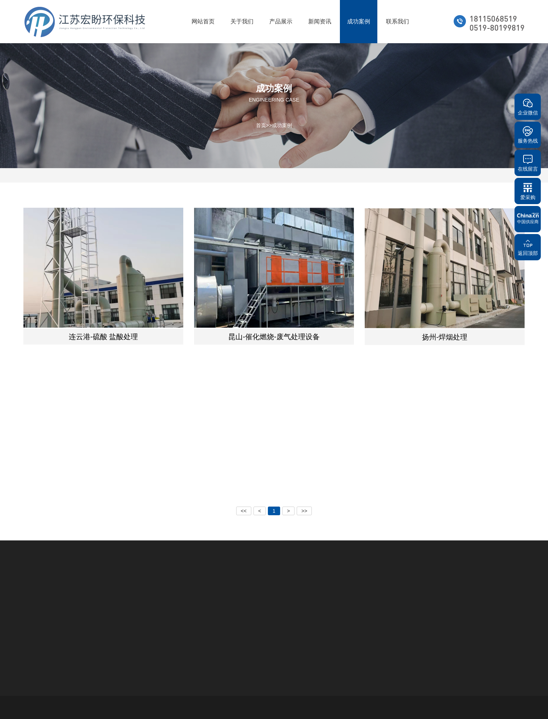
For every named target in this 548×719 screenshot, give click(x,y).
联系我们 (397, 21)
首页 (261, 125)
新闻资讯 (319, 21)
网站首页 (203, 21)
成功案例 (358, 21)
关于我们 (241, 21)
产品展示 (280, 21)
